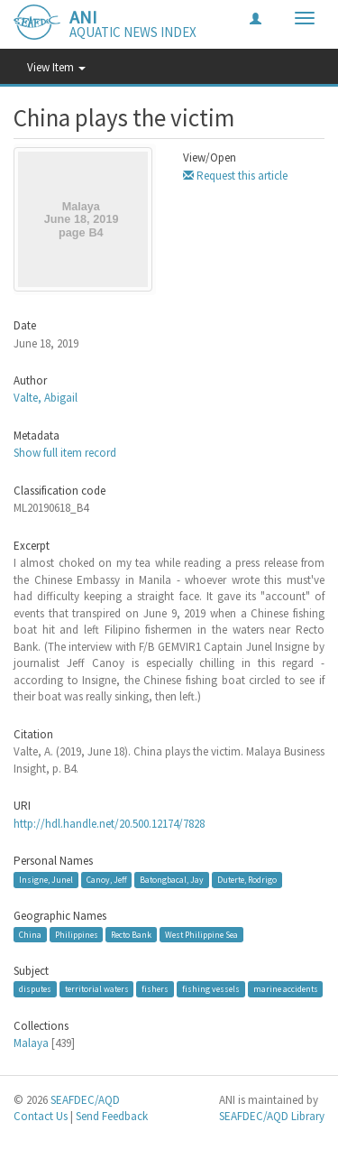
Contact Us (41, 1116)
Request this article (235, 175)
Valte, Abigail (46, 397)
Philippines (76, 934)
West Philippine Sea (201, 934)
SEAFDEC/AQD (85, 1100)
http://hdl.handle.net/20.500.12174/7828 (109, 823)
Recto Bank (131, 934)
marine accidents (285, 989)
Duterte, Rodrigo (247, 879)
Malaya (31, 1043)
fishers (155, 989)
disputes (35, 989)
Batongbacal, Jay (172, 879)
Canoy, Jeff (107, 879)
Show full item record (65, 452)
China (30, 934)
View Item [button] (56, 67)
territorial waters (97, 989)
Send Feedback (112, 1116)
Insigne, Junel (46, 879)
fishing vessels (211, 989)
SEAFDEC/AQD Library (271, 1116)
